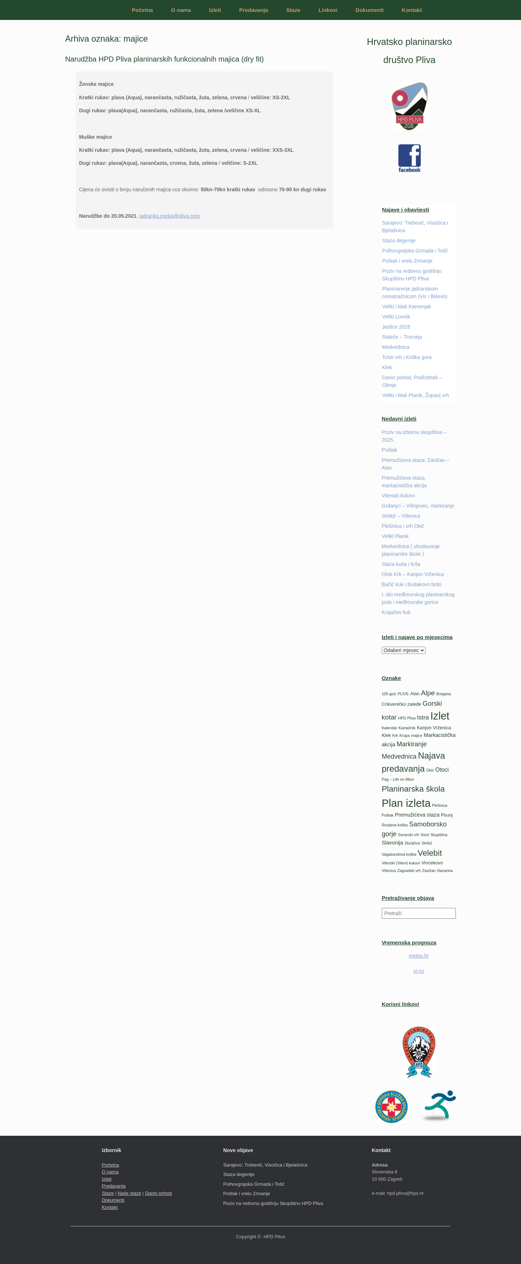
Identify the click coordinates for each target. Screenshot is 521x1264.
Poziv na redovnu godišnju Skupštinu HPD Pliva (273, 1203)
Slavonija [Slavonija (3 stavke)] (392, 843)
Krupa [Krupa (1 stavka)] (404, 735)
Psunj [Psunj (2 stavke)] (447, 815)
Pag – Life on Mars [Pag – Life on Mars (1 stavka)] (398, 779)
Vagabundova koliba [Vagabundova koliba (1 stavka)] (399, 854)
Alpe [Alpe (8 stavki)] (428, 693)
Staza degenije (399, 240)
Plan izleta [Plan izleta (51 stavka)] (406, 803)
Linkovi (328, 10)
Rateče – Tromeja (402, 337)
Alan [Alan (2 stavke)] (414, 693)
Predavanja (253, 10)
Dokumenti (370, 10)
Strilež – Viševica (401, 516)
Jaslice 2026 (396, 327)
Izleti (215, 10)
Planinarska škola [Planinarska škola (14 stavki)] (413, 788)
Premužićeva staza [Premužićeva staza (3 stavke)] (417, 815)
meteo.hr (419, 956)
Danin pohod (158, 1193)
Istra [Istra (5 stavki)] (423, 717)
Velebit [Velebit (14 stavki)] (430, 853)
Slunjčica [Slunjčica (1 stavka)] (412, 843)
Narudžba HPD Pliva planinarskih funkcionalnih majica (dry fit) (164, 59)
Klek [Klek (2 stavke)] (386, 735)
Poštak (389, 450)
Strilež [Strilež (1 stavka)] (427, 843)
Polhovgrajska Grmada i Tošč (415, 251)
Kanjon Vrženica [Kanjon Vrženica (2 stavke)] (434, 727)
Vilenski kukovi (398, 495)
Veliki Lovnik (396, 317)
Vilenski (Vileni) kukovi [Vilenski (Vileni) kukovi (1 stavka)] (401, 863)
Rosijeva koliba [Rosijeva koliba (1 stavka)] (395, 825)
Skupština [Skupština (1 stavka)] (439, 835)
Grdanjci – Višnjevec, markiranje (418, 506)
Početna (142, 10)
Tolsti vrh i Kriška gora (407, 357)
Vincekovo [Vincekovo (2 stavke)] (432, 862)
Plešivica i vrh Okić (403, 526)
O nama (181, 10)
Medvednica (396, 347)
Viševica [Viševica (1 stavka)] (389, 870)
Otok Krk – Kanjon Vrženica (413, 574)
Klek (387, 367)
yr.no (418, 971)
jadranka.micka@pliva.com (169, 216)
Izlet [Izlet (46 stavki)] (439, 716)
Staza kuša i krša (401, 564)
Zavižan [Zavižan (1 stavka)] (429, 870)
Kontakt (412, 10)
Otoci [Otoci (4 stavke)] (442, 770)
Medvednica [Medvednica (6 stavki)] (399, 756)
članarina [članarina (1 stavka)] (445, 870)
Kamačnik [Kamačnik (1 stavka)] (406, 728)
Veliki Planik (395, 536)
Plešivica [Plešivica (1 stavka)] (439, 805)
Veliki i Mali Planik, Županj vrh (415, 395)
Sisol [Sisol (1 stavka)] (425, 835)
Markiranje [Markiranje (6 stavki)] (412, 744)
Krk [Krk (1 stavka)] (395, 735)
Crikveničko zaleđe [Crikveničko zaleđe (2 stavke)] (401, 704)
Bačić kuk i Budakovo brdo (411, 584)
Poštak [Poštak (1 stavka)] (388, 815)
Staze (293, 10)
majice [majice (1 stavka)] (416, 735)
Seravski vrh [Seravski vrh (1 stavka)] (408, 835)
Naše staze (129, 1193)
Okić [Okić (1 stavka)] (430, 770)
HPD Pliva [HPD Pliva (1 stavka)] (407, 718)
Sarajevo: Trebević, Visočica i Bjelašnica (265, 1165)
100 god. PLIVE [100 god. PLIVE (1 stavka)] (395, 694)
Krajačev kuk (396, 612)
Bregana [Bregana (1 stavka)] (443, 694)
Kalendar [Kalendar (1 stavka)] (389, 728)
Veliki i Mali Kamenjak (406, 306)
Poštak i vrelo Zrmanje (407, 261)
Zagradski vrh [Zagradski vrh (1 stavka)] (409, 870)
